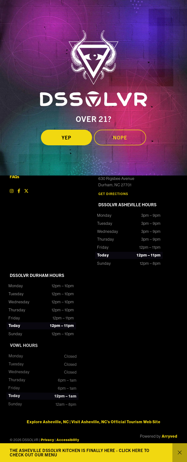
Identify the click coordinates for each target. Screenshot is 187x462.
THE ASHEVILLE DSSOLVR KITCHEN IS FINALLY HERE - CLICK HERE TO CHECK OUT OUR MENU (80, 452)
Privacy (47, 440)
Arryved (169, 436)
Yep (66, 137)
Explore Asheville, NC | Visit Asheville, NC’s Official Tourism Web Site (93, 422)
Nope (120, 137)
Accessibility (67, 440)
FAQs (14, 177)
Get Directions (113, 193)
